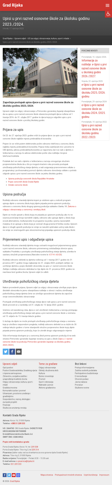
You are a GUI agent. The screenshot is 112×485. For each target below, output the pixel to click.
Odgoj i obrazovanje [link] (47, 367)
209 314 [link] (35, 449)
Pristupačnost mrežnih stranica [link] (68, 474)
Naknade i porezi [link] (46, 384)
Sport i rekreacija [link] (46, 381)
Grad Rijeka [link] (15, 481)
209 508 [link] (34, 446)
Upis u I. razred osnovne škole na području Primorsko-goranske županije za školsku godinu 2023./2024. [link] (37, 341)
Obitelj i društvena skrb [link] (48, 370)
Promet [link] (42, 379)
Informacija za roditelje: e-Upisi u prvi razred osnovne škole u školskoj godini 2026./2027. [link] (94, 68)
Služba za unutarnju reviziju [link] (15, 407)
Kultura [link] (42, 373)
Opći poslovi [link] (8, 367)
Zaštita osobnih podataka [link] (86, 370)
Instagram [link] (18, 475)
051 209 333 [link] (16, 464)
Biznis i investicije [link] (46, 376)
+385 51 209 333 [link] (18, 423)
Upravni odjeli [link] (10, 363)
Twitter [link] (9, 475)
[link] (108, 14)
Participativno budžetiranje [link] (86, 373)
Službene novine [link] (82, 387)
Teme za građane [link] (48, 363)
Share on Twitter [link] (6, 351)
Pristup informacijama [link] (84, 367)
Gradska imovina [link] (10, 387)
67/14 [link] (51, 254)
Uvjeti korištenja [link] (90, 474)
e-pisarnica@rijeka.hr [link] (25, 461)
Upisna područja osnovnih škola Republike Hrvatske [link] (31, 178)
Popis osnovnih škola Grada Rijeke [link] (23, 182)
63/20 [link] (58, 254)
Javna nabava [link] (81, 381)
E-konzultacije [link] (81, 376)
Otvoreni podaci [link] (81, 379)
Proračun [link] (79, 384)
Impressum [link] (104, 474)
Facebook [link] (5, 475)
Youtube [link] (14, 475)
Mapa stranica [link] (47, 474)
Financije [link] (6, 404)
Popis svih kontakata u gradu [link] (16, 441)
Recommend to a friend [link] (19, 351)
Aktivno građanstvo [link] (47, 387)
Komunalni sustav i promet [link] (14, 390)
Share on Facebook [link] (12, 351)
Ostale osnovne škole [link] (18, 185)
